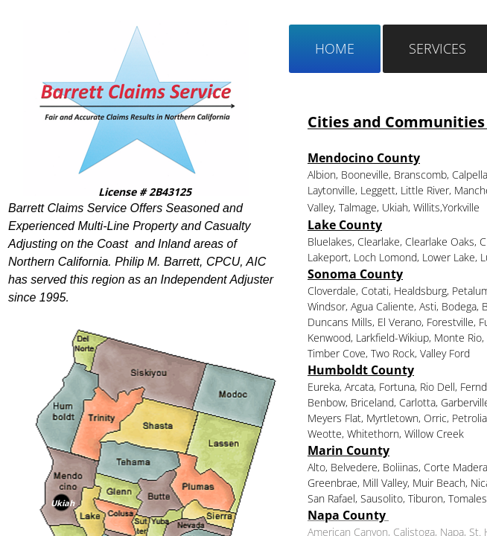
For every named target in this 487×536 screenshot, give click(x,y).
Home (334, 48)
